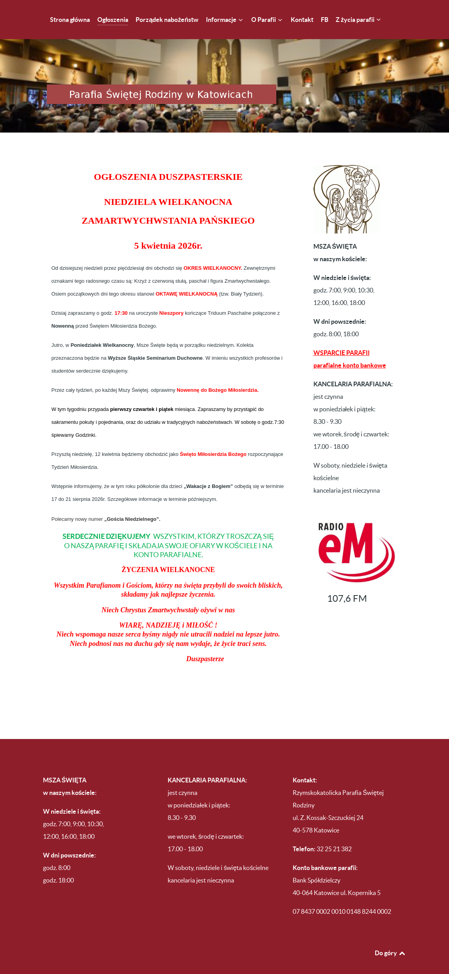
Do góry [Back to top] (390, 936)
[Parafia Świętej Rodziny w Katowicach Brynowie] (224, 77)
